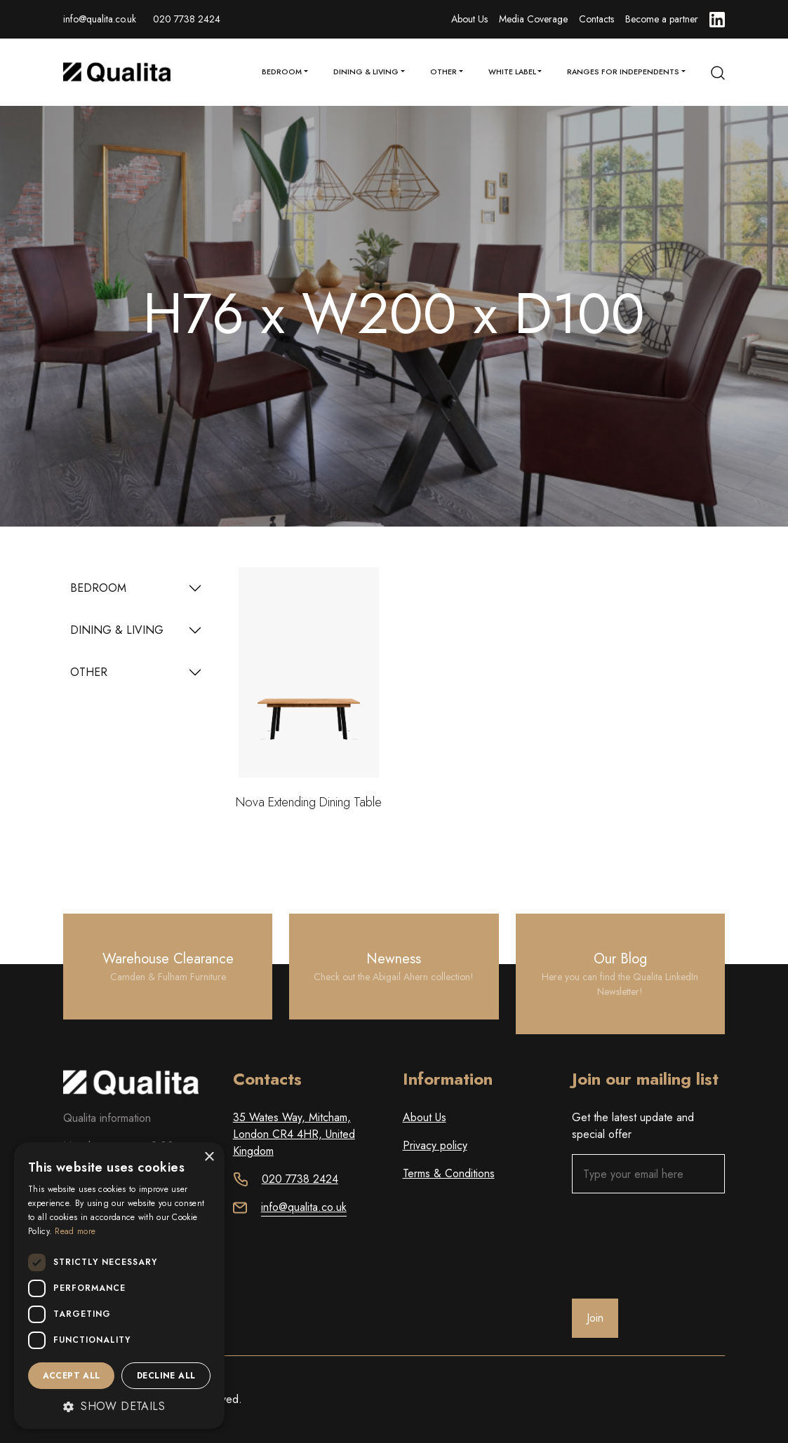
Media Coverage (533, 19)
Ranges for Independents (623, 72)
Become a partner (661, 19)
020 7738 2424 (186, 19)
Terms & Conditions (449, 1173)
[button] (119, 1406)
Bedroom (282, 72)
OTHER (88, 672)
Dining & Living (366, 72)
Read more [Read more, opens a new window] (75, 1231)
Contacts (596, 19)
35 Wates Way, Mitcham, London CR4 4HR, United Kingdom (294, 1134)
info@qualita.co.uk (99, 19)
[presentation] (678, 1246)
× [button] (208, 1157)
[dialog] (119, 1285)
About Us (469, 19)
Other (443, 72)
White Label (512, 72)
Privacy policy (435, 1145)
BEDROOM (98, 588)
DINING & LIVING (116, 630)
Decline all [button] (166, 1375)
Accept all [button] (71, 1375)
